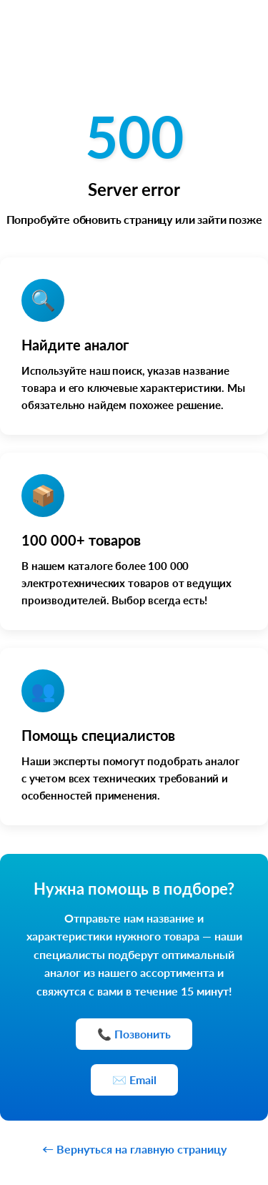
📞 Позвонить (134, 1034)
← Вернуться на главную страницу (134, 1149)
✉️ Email (134, 1079)
